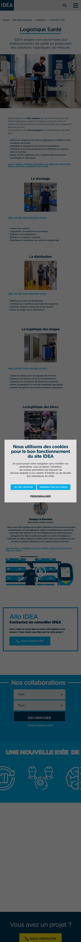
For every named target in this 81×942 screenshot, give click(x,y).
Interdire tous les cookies (54, 487)
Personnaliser (40, 496)
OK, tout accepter (23, 487)
